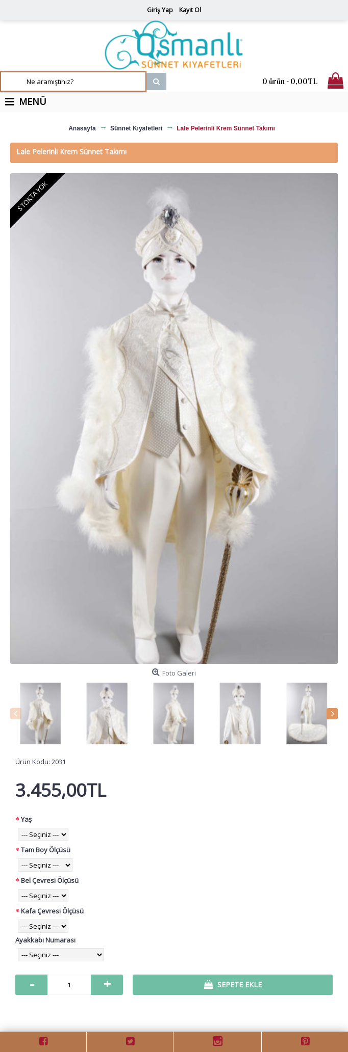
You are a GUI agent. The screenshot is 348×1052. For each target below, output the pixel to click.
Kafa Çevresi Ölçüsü (52, 910)
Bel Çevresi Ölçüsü (50, 880)
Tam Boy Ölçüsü (45, 849)
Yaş (26, 819)
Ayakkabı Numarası (45, 940)
